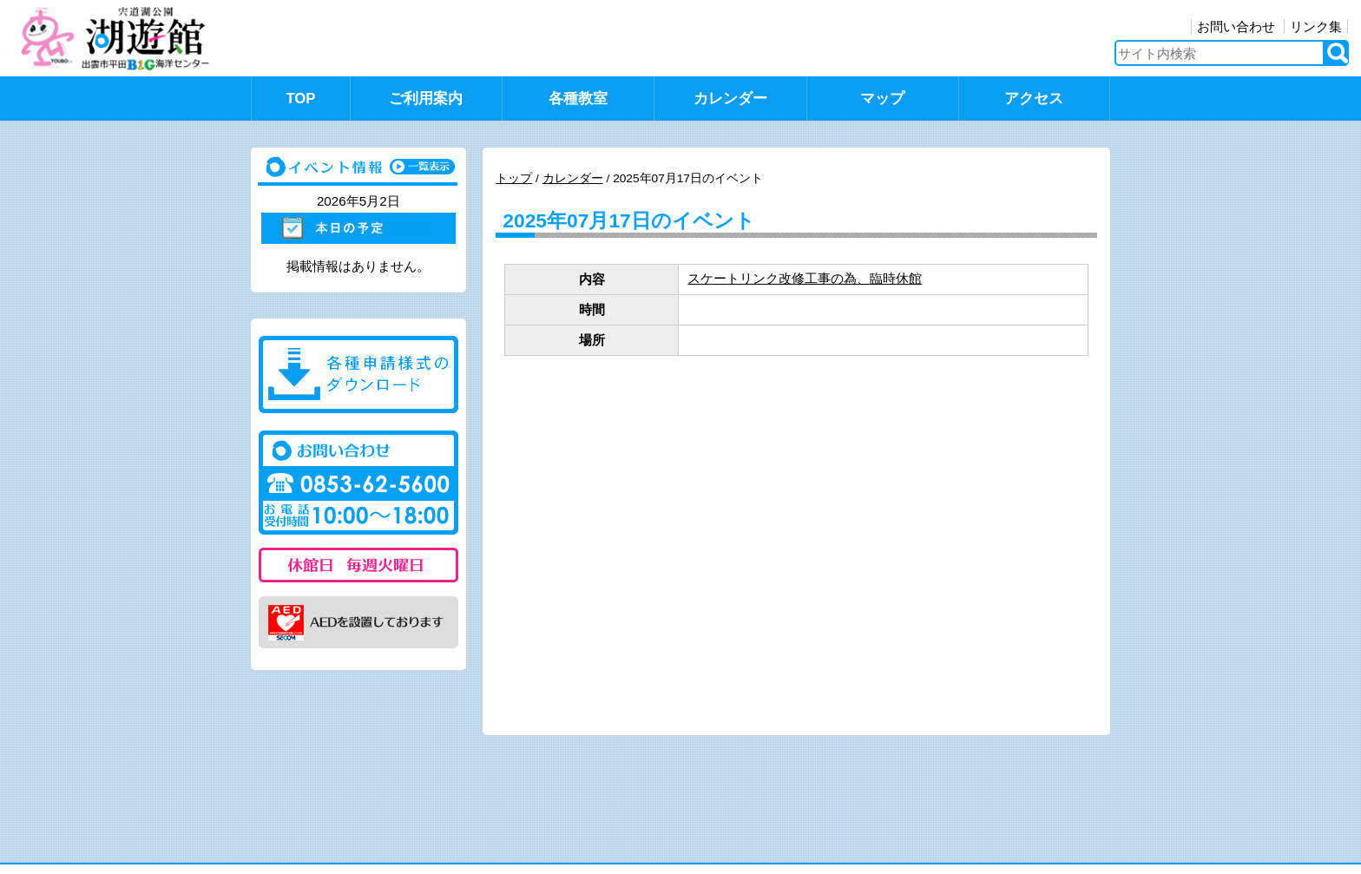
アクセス (1033, 98)
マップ (882, 98)
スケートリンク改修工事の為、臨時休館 (804, 278)
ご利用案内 (426, 98)
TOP (300, 98)
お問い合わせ (1236, 26)
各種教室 (578, 98)
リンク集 (1316, 26)
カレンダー (730, 98)
